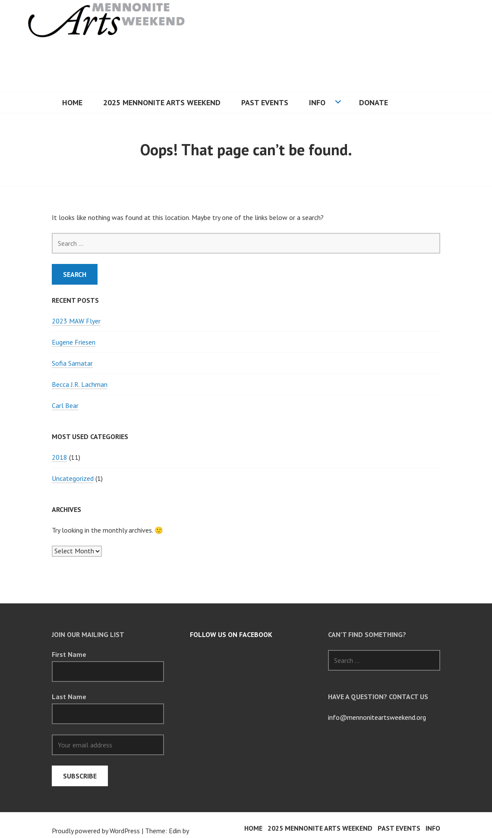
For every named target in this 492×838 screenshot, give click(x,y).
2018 (59, 457)
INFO (317, 102)
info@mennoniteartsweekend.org (377, 717)
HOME (72, 102)
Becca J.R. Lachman (79, 384)
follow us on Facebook (231, 634)
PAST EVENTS (264, 102)
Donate (373, 102)
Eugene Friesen (73, 342)
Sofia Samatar (72, 363)
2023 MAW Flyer (76, 321)
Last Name (69, 696)
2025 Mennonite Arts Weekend (162, 102)
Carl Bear (65, 405)
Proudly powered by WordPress (96, 830)
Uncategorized (73, 478)
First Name (69, 654)
